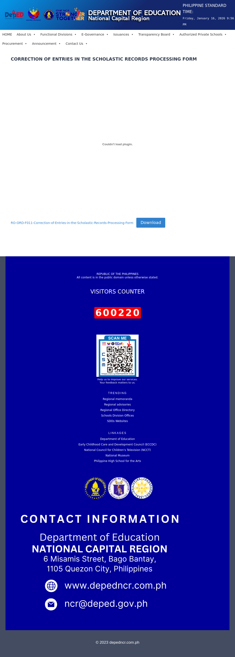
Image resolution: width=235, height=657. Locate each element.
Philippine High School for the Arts (117, 461)
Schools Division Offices (117, 415)
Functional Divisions (58, 34)
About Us (26, 34)
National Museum (118, 455)
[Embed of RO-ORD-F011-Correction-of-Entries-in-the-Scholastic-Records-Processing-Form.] (117, 144)
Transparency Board (156, 34)
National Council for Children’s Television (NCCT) (117, 450)
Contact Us (77, 43)
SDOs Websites (117, 421)
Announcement (46, 43)
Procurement (14, 43)
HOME (7, 34)
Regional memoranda (117, 399)
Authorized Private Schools (203, 34)
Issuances (123, 34)
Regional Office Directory (117, 410)
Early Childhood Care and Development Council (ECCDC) (117, 444)
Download (150, 222)
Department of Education (117, 439)
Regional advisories (117, 404)
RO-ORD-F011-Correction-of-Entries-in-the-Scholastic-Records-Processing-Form (72, 223)
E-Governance (95, 34)
